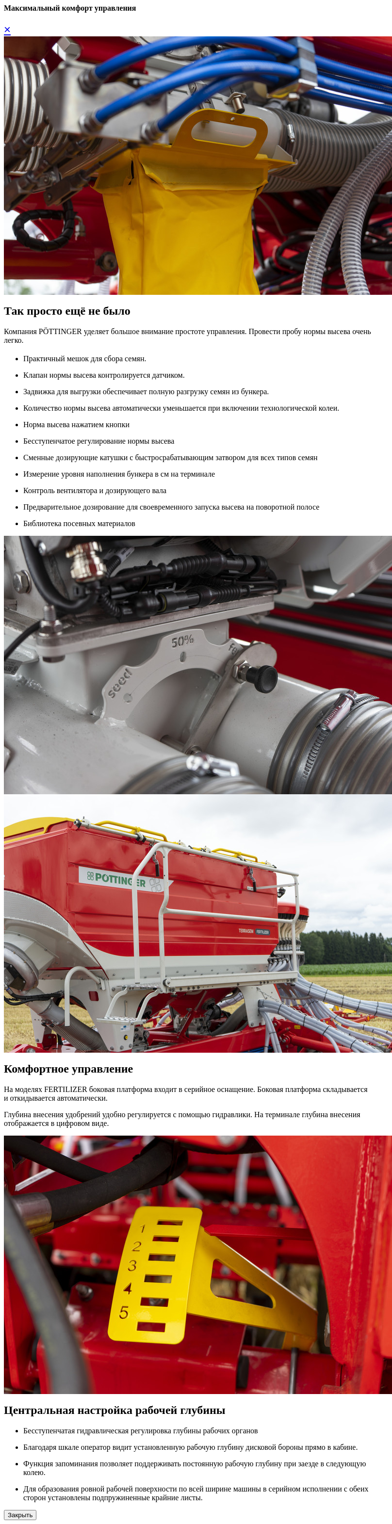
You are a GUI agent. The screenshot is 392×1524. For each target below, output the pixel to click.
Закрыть (20, 1515)
